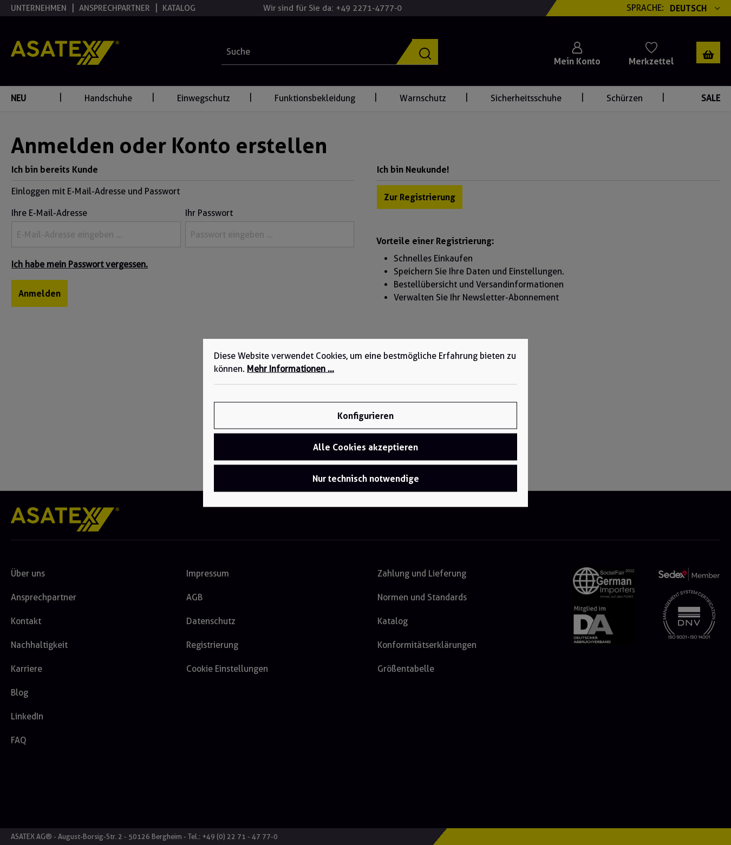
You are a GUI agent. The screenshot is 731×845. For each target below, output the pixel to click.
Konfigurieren (365, 415)
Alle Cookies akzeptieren (365, 446)
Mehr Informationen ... (290, 368)
